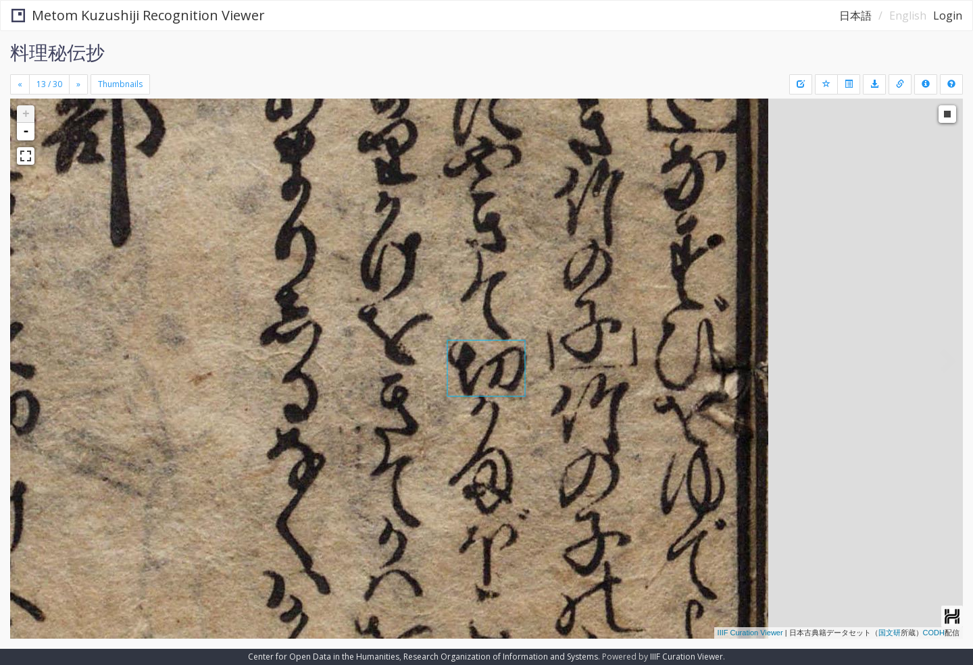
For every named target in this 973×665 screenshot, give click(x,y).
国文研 (889, 633)
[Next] (78, 84)
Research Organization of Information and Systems (500, 656)
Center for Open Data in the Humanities (323, 656)
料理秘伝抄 (57, 52)
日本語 (855, 15)
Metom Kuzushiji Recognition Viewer (138, 15)
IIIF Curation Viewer (750, 633)
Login (947, 15)
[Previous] (20, 84)
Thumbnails (120, 84)
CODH (934, 633)
